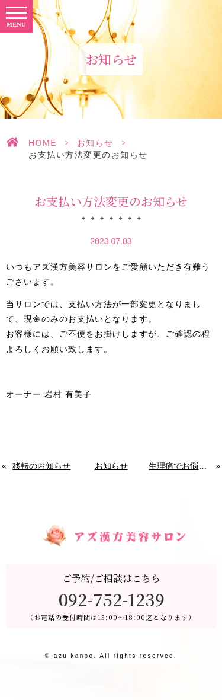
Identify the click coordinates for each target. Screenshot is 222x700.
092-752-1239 (112, 599)
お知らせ (95, 143)
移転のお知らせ (41, 466)
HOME (42, 143)
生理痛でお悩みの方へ (182, 466)
